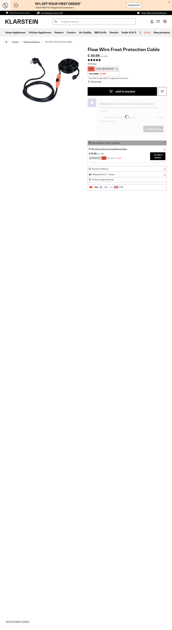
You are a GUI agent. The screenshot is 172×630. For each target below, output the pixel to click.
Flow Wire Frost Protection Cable (58, 42)
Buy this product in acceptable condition (109, 149)
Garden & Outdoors (32, 42)
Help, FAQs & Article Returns (154, 13)
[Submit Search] (56, 21)
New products (162, 32)
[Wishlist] (158, 21)
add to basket (122, 91)
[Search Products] (94, 21)
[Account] (151, 21)
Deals (147, 32)
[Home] (8, 42)
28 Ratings (92, 64)
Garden (15, 42)
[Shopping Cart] (165, 21)
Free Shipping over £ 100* (52, 13)
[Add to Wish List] (162, 91)
